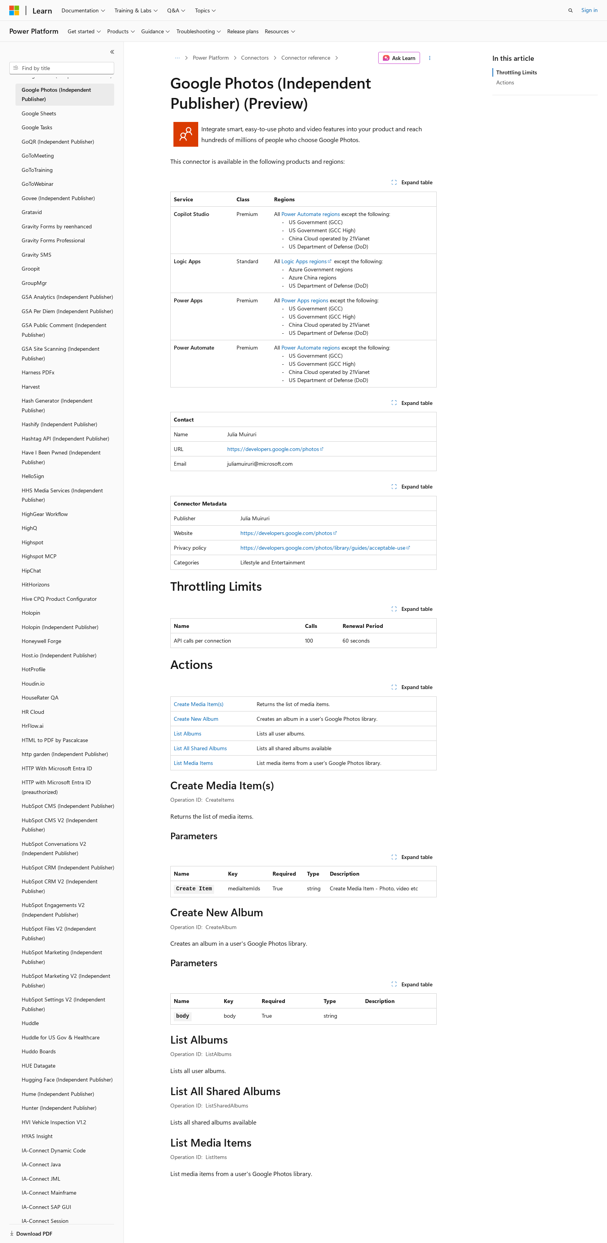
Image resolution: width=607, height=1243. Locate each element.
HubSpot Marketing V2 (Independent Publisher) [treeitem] (66, 980)
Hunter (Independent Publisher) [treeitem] (59, 1107)
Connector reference (305, 57)
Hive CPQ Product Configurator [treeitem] (59, 598)
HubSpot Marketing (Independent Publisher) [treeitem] (62, 956)
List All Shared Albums (200, 748)
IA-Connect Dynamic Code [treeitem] (54, 1150)
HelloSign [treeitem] (33, 476)
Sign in (589, 10)
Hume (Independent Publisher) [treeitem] (58, 1093)
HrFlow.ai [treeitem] (32, 725)
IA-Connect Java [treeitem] (41, 1164)
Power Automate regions (310, 214)
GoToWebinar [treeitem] (37, 183)
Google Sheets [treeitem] (39, 113)
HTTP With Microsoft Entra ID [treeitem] (57, 768)
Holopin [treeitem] (31, 612)
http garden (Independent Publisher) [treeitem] (65, 754)
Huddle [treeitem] (30, 1023)
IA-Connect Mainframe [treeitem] (49, 1192)
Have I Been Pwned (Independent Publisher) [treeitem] (61, 457)
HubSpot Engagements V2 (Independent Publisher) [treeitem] (53, 909)
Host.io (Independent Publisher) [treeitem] (59, 655)
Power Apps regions (304, 300)
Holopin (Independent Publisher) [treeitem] (60, 627)
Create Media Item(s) (198, 704)
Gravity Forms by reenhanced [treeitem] (57, 226)
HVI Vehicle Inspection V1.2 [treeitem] (54, 1122)
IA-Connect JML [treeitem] (41, 1178)
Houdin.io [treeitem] (33, 683)
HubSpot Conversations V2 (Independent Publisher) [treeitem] (54, 848)
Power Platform (211, 57)
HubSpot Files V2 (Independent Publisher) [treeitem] (59, 933)
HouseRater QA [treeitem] (40, 697)
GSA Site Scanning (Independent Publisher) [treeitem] (60, 353)
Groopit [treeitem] (31, 268)
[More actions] (430, 58)
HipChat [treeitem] (31, 570)
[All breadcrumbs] (177, 58)
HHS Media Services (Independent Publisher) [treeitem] (62, 495)
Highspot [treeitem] (32, 542)
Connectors (255, 57)
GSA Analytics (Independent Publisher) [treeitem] (67, 296)
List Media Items (193, 762)
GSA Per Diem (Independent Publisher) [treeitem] (67, 311)
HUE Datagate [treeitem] (38, 1065)
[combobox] (61, 68)
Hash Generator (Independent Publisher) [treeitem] (57, 405)
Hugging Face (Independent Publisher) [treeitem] (67, 1079)
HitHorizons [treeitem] (36, 584)
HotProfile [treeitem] (33, 669)
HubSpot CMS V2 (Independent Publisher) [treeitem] (60, 824)
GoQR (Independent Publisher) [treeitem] (58, 141)
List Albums (187, 733)
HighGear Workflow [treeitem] (45, 514)
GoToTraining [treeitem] (37, 169)
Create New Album (196, 718)
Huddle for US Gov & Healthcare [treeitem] (60, 1037)
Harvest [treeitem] (31, 386)
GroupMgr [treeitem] (34, 282)
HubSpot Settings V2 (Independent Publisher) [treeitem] (63, 1004)
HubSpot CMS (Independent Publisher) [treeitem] (68, 805)
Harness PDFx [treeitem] (38, 372)
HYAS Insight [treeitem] (37, 1136)
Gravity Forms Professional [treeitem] (53, 240)
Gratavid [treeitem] (32, 212)
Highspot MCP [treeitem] (39, 556)
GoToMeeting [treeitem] (38, 155)
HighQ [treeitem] (29, 527)
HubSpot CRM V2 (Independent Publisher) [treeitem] (60, 886)
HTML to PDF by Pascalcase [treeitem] (55, 740)
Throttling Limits (516, 72)
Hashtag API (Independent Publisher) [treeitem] (65, 438)
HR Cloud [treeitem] (33, 711)
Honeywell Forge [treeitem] (41, 641)
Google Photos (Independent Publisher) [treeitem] (56, 94)
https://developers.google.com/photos (273, 449)
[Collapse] (112, 52)
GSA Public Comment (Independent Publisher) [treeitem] (64, 329)
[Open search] (570, 10)
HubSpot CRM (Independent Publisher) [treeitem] (68, 867)
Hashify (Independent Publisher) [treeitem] (59, 424)
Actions (505, 82)
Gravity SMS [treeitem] (36, 254)
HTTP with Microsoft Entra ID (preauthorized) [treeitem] (56, 787)
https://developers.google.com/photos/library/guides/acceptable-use (322, 547)
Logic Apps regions (304, 261)
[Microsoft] (14, 10)
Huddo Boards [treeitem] (39, 1051)
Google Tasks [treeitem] (37, 127)
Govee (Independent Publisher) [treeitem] (58, 198)
